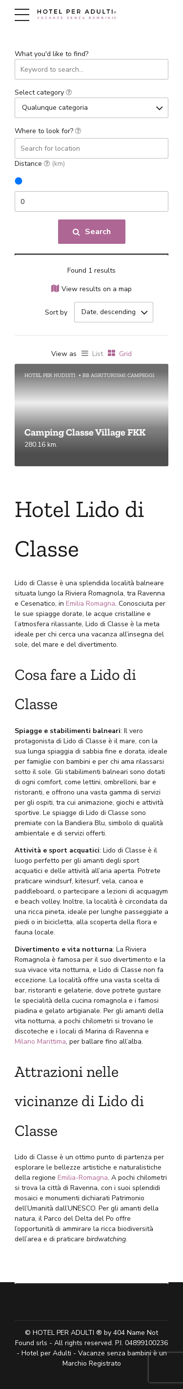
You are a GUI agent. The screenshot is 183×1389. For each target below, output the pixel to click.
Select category (43, 92)
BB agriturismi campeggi (118, 375)
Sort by (56, 312)
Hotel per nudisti (50, 375)
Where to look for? (48, 131)
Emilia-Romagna (83, 1177)
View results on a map (96, 289)
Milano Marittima (40, 1041)
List (97, 353)
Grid (125, 353)
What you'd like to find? (51, 54)
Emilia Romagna (90, 603)
